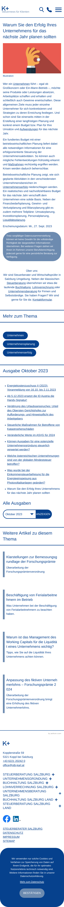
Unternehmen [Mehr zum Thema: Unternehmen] (15, 335)
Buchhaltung (23, 287)
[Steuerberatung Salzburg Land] (32, 806)
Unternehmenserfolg (15, 187)
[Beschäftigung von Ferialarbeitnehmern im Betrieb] (32, 604)
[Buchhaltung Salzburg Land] (32, 800)
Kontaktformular (42, 299)
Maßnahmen (16, 164)
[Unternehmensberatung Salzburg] (32, 793)
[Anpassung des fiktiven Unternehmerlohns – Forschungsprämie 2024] (32, 694)
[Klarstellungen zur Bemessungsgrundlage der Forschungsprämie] (32, 564)
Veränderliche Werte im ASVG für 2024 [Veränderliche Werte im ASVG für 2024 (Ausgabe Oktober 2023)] (31, 435)
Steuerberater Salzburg (22, 828)
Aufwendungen (29, 129)
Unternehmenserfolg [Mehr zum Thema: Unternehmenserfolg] (19, 352)
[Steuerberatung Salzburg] (32, 774)
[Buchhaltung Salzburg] (32, 783)
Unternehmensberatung (22, 291)
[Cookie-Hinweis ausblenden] (31, 893)
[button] (49, 9)
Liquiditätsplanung (14, 220)
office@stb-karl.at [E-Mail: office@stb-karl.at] (13, 765)
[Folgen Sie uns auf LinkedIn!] (16, 819)
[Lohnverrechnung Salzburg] (32, 787)
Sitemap (9, 841)
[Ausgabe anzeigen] (44, 514)
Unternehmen (21, 83)
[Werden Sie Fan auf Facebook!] (6, 819)
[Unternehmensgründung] (32, 779)
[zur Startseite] (5, 8)
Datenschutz (13, 832)
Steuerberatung (16, 283)
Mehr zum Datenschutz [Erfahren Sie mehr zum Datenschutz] (32, 881)
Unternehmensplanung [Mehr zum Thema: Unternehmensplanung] (21, 344)
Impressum (11, 837)
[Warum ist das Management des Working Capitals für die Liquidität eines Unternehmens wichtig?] (32, 647)
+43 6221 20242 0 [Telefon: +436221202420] (14, 761)
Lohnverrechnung (43, 287)
